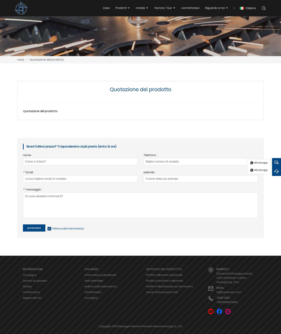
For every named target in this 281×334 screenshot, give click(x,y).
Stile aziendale (94, 281)
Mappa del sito (32, 298)
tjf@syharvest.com (228, 292)
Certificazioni (31, 292)
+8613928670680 (227, 302)
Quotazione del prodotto (47, 60)
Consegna (29, 275)
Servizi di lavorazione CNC (162, 292)
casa (20, 60)
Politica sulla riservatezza (68, 228)
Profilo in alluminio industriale (164, 275)
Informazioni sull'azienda (100, 275)
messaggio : (32, 189)
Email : (28, 172)
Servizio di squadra (35, 281)
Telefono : (150, 155)
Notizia (27, 286)
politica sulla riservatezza (101, 286)
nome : (27, 155)
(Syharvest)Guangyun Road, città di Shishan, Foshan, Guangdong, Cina (234, 278)
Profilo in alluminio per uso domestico (169, 286)
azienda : (149, 172)
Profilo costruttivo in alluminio (164, 281)
